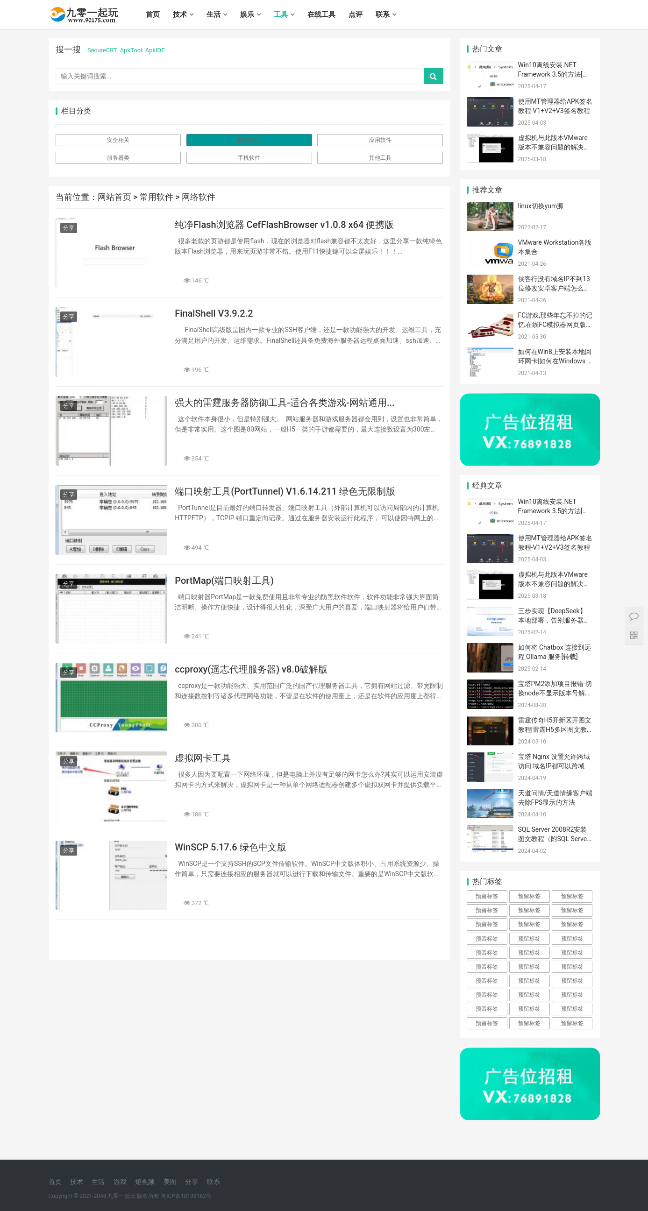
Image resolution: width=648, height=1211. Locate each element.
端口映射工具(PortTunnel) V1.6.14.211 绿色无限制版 (285, 491)
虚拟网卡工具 (203, 758)
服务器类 (118, 158)
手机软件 (249, 158)
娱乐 (247, 14)
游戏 (120, 1181)
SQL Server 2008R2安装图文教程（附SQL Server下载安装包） (553, 838)
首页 (153, 14)
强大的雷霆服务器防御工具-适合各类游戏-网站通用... (284, 402)
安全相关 (118, 140)
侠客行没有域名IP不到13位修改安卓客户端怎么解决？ (554, 288)
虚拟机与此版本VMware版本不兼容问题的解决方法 (554, 147)
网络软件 (249, 140)
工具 (281, 14)
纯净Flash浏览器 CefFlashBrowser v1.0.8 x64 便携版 (284, 224)
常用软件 (156, 197)
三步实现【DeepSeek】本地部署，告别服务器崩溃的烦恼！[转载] (554, 620)
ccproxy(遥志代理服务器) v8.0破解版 (251, 669)
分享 (68, 228)
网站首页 (114, 197)
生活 (214, 14)
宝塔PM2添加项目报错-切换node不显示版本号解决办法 (555, 693)
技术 (180, 14)
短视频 (145, 1181)
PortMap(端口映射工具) (224, 580)
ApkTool (131, 50)
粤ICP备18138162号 (186, 1196)
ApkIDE (155, 50)
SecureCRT (102, 50)
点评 (356, 14)
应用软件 (380, 140)
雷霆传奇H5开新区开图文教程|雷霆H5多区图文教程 (555, 729)
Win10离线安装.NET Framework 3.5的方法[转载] (553, 74)
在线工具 (321, 14)
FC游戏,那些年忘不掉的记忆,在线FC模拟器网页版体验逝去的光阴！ (555, 324)
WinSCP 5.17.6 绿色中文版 (230, 847)
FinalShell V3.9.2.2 (214, 313)
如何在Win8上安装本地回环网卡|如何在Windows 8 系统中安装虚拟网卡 (554, 361)
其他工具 (380, 158)
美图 (170, 1181)
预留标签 (487, 896)
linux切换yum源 (541, 206)
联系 (383, 14)
